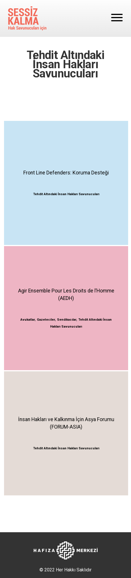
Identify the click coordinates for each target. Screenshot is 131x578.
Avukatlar (27, 320)
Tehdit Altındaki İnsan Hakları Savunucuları (66, 194)
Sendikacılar (66, 320)
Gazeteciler (46, 320)
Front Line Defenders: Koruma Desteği (66, 173)
